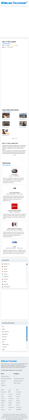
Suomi (2, 407)
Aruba (4, 281)
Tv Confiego (14, 174)
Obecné (4, 339)
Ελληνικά (3, 400)
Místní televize (10, 47)
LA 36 (14, 246)
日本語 (10, 403)
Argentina (5, 276)
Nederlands (11, 407)
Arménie (5, 279)
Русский (18, 396)
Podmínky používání (18, 380)
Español (3, 405)
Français (3, 409)
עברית (10, 389)
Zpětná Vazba (17, 383)
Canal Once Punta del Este (14, 210)
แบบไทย (18, 403)
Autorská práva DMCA (19, 378)
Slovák (17, 398)
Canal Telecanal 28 (14, 192)
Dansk (2, 396)
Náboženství (5, 334)
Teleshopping (5, 344)
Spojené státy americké (11, 230)
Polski (17, 389)
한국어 (10, 405)
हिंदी (9, 391)
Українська (18, 407)
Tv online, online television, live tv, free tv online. (11, 370)
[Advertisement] (14, 21)
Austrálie (5, 284)
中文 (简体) (18, 409)
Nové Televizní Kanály (6, 378)
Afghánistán (6, 263)
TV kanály (4, 346)
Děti (3, 326)
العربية (2, 389)
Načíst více (14, 138)
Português (18, 391)
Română (18, 394)
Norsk (10, 409)
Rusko (5, 47)
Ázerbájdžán (6, 286)
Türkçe (17, 405)
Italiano (10, 400)
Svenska (18, 400)
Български (3, 391)
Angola (4, 274)
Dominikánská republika (11, 194)
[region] (14, 275)
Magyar (10, 396)
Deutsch (3, 398)
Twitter (2, 383)
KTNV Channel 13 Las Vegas (14, 228)
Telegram (3, 385)
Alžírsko (4, 269)
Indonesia (11, 398)
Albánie (4, 266)
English (2, 403)
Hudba (3, 329)
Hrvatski (10, 394)
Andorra (5, 271)
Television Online (5, 376)
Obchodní (4, 336)
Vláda (3, 349)
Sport (3, 341)
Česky (2, 394)
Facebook (3, 380)
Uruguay (11, 212)
